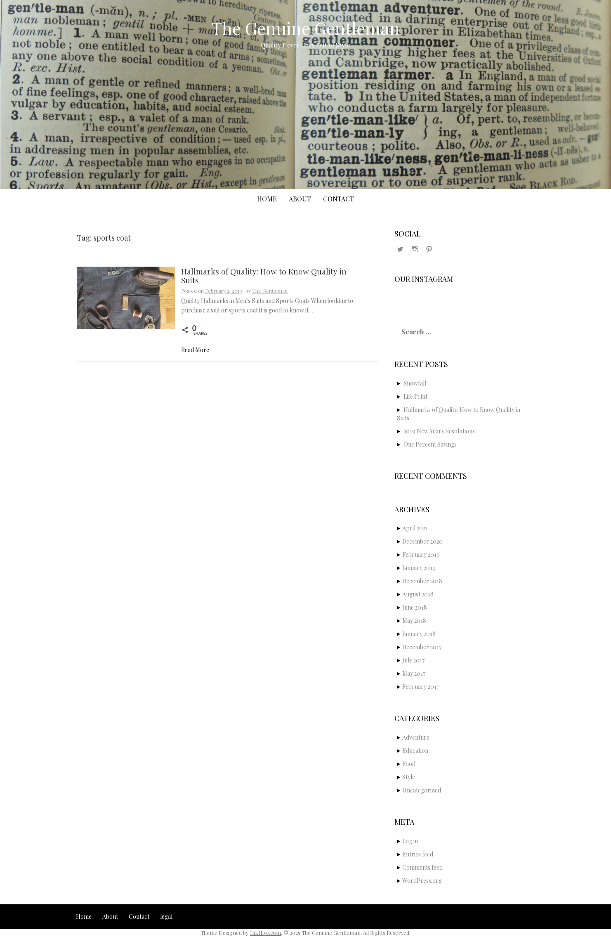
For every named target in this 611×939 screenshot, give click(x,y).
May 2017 (413, 673)
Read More (195, 350)
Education (415, 751)
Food (408, 764)
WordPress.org (422, 881)
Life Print (415, 396)
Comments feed (422, 867)
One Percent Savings (430, 444)
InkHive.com (265, 932)
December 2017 (421, 647)
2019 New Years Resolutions (439, 431)
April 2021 (415, 528)
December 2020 (422, 541)
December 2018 (422, 581)
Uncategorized (421, 790)
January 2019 (419, 568)
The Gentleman (270, 290)
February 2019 (421, 554)
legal (166, 916)
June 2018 (414, 607)
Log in (410, 841)
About (300, 198)
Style (408, 777)
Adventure (415, 737)
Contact (338, 198)
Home (267, 198)
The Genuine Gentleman (305, 28)
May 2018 (414, 620)
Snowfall (414, 383)
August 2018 (418, 594)
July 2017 (413, 660)
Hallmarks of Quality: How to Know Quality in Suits (264, 276)
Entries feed (417, 854)
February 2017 (420, 687)
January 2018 (419, 634)
